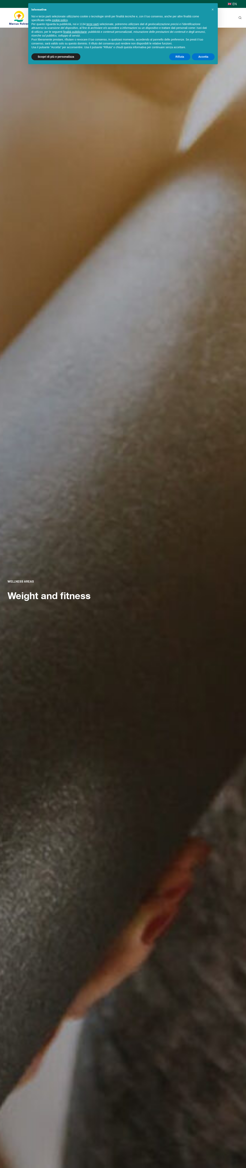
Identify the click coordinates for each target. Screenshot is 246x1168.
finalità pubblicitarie (75, 31)
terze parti (92, 24)
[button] (212, 9)
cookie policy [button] (60, 20)
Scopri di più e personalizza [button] (56, 56)
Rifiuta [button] (180, 56)
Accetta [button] (203, 56)
